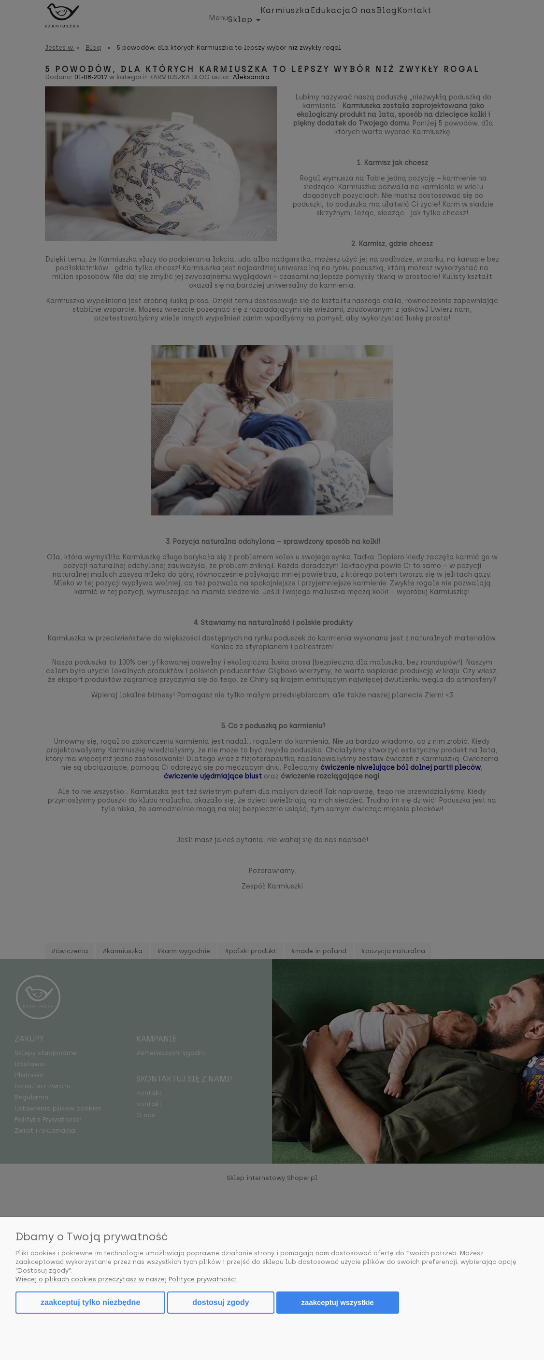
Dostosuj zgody (220, 1302)
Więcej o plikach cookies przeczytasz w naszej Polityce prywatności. (126, 1279)
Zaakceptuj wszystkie (337, 1302)
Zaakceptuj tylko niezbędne (90, 1302)
